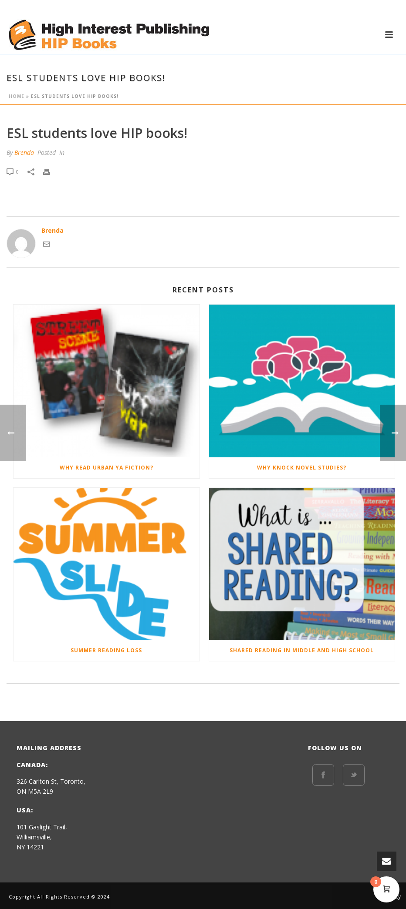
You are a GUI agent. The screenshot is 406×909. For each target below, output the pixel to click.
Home (16, 96)
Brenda (24, 152)
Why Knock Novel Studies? (301, 467)
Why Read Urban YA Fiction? (106, 467)
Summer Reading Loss (106, 650)
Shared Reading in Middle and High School (302, 650)
